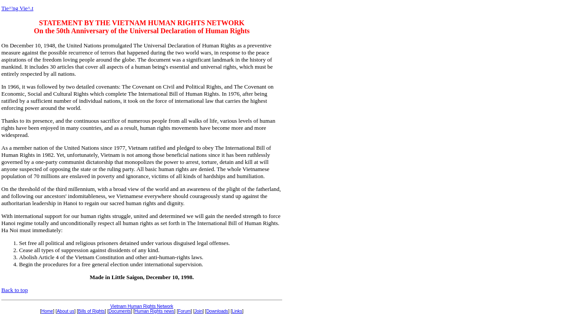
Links (237, 311)
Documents (120, 311)
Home (47, 311)
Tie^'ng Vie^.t (17, 8)
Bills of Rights (91, 311)
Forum (184, 311)
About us (65, 311)
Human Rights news (154, 311)
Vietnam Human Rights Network (141, 306)
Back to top (14, 290)
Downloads (217, 311)
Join (198, 311)
